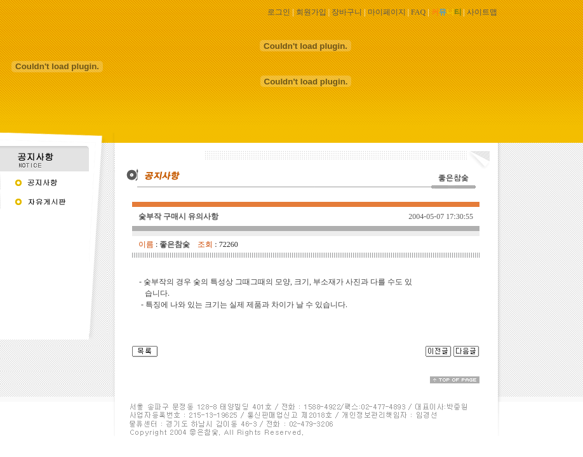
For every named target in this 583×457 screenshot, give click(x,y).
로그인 (278, 12)
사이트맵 (482, 12)
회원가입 (311, 12)
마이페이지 (387, 12)
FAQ (418, 12)
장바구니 (347, 12)
